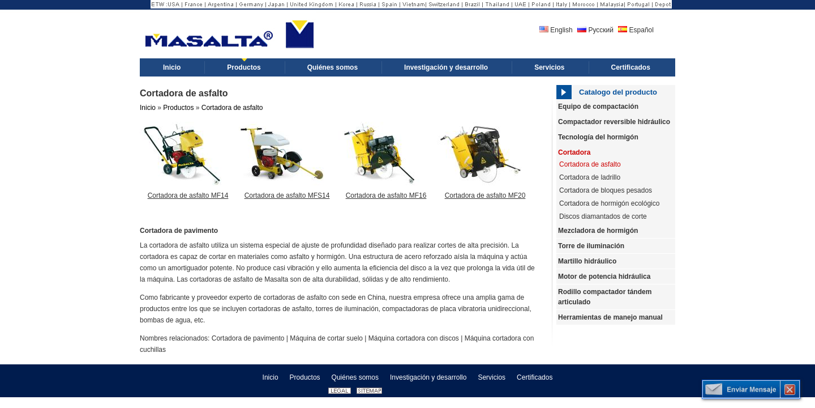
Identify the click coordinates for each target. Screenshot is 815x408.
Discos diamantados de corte (603, 216)
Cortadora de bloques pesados (605, 190)
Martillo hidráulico (587, 261)
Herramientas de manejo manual (610, 317)
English (556, 30)
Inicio (148, 108)
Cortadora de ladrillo (589, 177)
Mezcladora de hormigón (598, 231)
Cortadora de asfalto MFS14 (287, 195)
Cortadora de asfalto (232, 108)
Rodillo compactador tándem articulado (604, 297)
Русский (595, 30)
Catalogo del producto (618, 92)
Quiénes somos (355, 377)
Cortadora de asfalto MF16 (386, 195)
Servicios (491, 377)
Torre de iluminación (591, 246)
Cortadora (574, 152)
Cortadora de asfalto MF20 (485, 195)
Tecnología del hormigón (598, 137)
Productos (178, 108)
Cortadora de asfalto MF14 (188, 195)
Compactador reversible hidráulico (614, 122)
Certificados (534, 377)
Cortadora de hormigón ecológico (609, 203)
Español (636, 30)
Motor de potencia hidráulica (604, 276)
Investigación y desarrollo (428, 377)
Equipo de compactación (598, 106)
